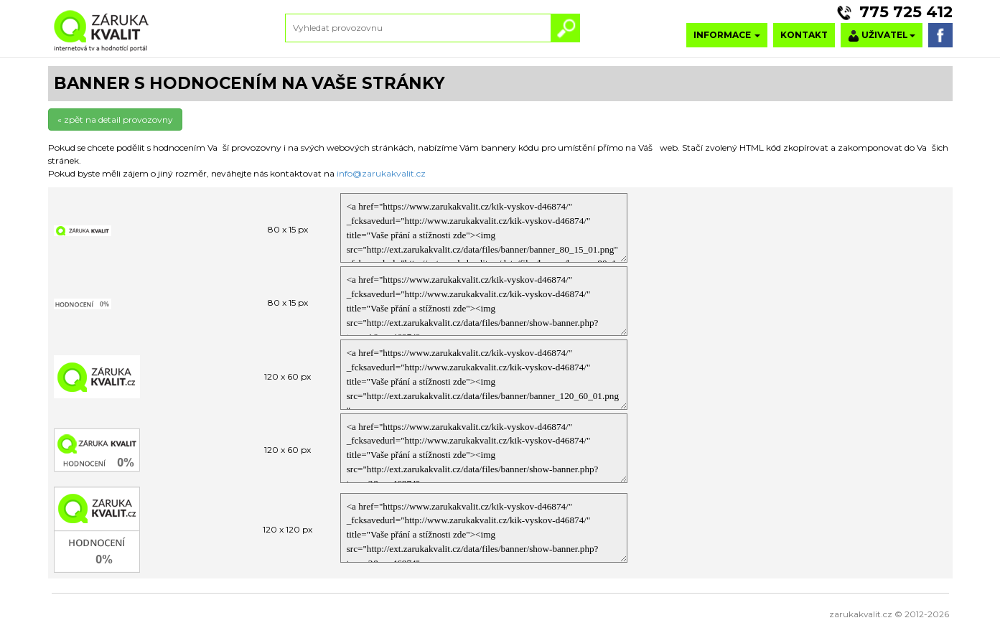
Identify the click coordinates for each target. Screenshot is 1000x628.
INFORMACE (726, 34)
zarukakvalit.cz (860, 614)
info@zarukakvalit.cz (381, 173)
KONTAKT (804, 34)
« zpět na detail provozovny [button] (115, 119)
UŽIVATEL (881, 35)
